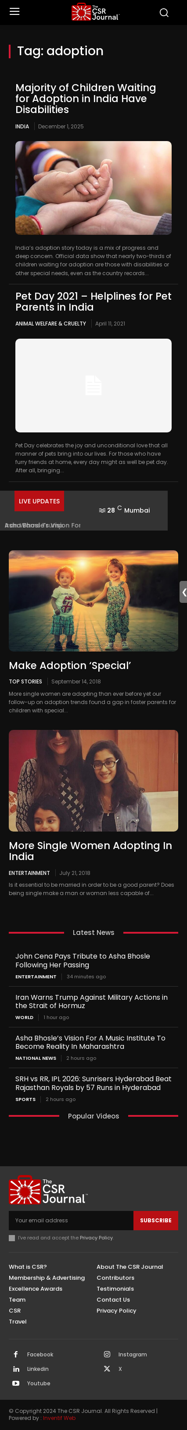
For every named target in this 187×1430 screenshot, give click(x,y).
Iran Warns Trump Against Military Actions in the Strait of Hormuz (91, 1001)
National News (35, 1058)
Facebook (40, 1354)
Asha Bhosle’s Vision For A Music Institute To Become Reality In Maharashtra (90, 1042)
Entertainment (29, 872)
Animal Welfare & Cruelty (50, 323)
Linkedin (38, 1369)
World (24, 1017)
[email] (71, 1220)
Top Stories (25, 681)
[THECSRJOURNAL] (96, 12)
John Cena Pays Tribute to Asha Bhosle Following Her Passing (82, 960)
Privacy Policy (96, 1237)
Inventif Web (59, 1418)
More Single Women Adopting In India (90, 851)
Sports (25, 1099)
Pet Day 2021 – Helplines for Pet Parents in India (93, 301)
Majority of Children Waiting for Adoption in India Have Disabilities (85, 99)
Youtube (38, 1383)
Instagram (133, 1354)
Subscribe (156, 1220)
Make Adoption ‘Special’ (70, 665)
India (22, 126)
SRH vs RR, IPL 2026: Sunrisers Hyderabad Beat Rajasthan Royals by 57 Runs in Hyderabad (93, 1083)
